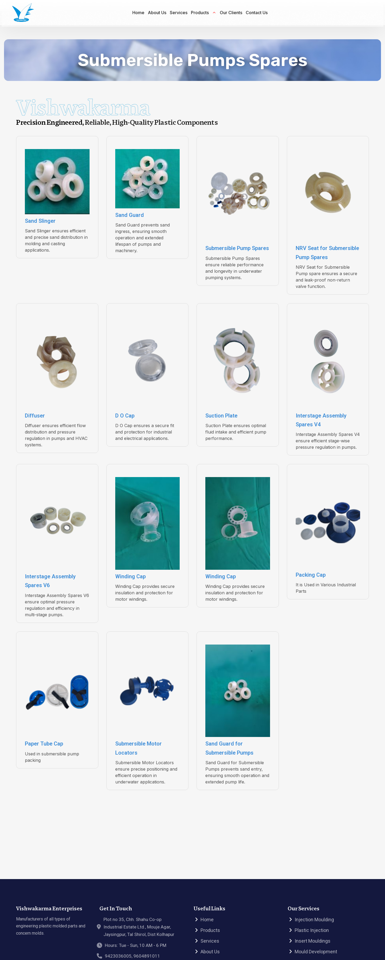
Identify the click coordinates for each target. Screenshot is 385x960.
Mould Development (316, 951)
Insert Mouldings (312, 941)
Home (207, 919)
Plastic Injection (312, 930)
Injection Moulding (314, 919)
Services (210, 941)
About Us (210, 951)
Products (210, 930)
